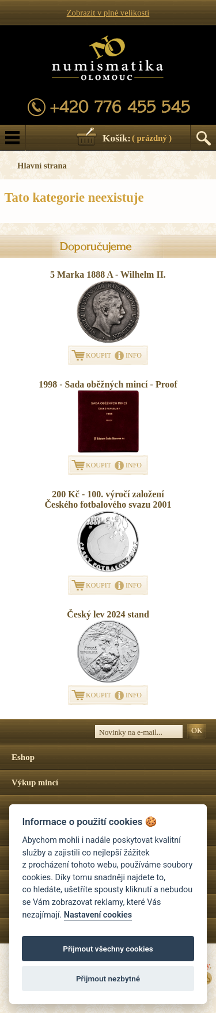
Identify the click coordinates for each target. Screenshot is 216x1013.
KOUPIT (98, 355)
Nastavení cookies (98, 915)
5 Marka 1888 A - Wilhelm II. (108, 274)
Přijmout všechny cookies (108, 948)
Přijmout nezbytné (108, 978)
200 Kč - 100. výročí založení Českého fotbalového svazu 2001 (107, 499)
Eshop (23, 757)
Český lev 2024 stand (108, 614)
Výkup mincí (35, 782)
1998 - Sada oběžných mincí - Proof (108, 384)
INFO (134, 355)
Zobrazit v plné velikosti (108, 12)
